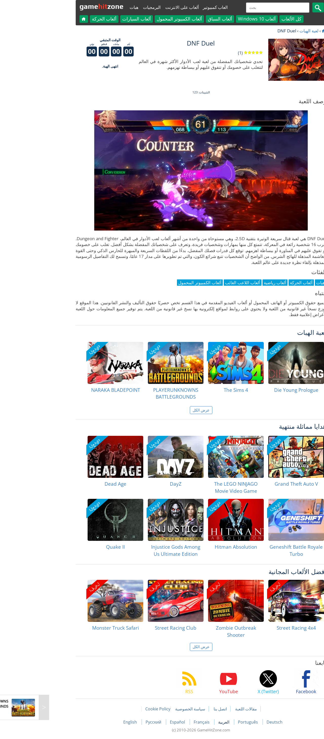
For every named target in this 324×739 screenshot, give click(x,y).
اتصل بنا (181, 709)
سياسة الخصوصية (151, 709)
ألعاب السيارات (97, 19)
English (91, 722)
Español (139, 722)
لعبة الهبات (269, 31)
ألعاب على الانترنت (143, 7)
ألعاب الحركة (65, 19)
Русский (115, 722)
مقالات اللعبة (207, 709)
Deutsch (236, 722)
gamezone (62, 6)
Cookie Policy (118, 709)
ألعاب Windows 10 (218, 19)
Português (209, 722)
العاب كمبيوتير (176, 7)
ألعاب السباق (181, 19)
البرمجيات (113, 7)
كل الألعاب (252, 19)
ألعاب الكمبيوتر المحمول (140, 19)
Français (163, 722)
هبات (95, 7)
